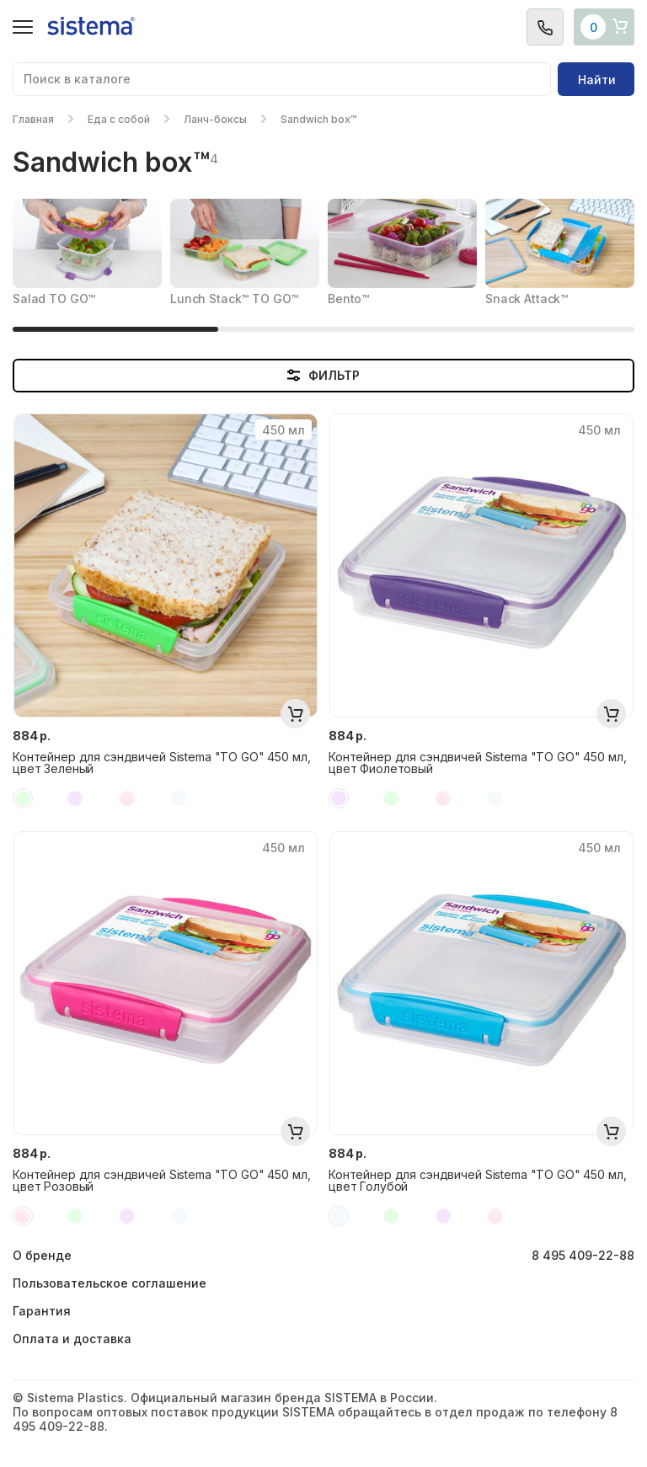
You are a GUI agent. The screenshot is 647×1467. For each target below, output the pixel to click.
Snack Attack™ (526, 298)
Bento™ (348, 298)
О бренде (42, 1255)
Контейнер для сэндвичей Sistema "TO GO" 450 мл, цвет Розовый (161, 1180)
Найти (597, 79)
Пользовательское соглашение (109, 1283)
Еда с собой (119, 119)
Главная (33, 119)
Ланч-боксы (215, 119)
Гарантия (42, 1311)
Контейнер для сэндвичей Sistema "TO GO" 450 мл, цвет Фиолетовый (477, 763)
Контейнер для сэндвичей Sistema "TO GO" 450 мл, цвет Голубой (477, 1180)
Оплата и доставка (72, 1338)
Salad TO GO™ (54, 298)
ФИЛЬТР (323, 375)
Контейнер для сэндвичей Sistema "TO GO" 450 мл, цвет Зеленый (161, 763)
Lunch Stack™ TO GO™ (234, 298)
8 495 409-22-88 (583, 1255)
